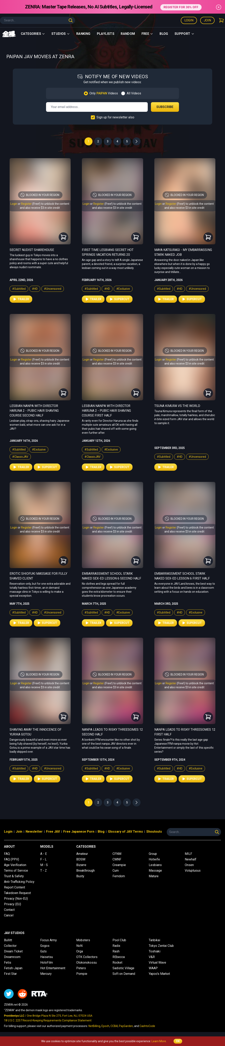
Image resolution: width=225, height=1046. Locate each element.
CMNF (116, 859)
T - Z (43, 870)
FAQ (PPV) (11, 859)
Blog (164, 34)
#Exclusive (123, 288)
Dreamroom (12, 957)
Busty (80, 876)
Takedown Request (17, 893)
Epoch (105, 1026)
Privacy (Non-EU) (16, 898)
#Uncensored (52, 288)
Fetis (7, 962)
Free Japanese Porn (78, 831)
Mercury (46, 974)
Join (207, 20)
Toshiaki (154, 951)
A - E (43, 854)
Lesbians (155, 865)
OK (178, 1041)
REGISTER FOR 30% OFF (181, 7)
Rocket (117, 962)
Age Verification (15, 865)
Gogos (44, 946)
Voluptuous (193, 870)
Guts (43, 951)
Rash (116, 951)
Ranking (83, 34)
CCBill (114, 1026)
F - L (43, 859)
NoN (79, 946)
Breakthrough (85, 870)
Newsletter (34, 831)
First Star (10, 974)
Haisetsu (46, 957)
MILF (188, 854)
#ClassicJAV (20, 456)
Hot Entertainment (52, 968)
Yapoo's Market (159, 974)
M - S (44, 865)
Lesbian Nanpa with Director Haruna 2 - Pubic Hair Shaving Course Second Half (34, 410)
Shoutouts (154, 831)
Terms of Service (16, 870)
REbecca (118, 957)
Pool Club (119, 940)
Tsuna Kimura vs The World (177, 406)
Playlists (106, 34)
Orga (79, 951)
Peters (81, 968)
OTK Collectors (86, 957)
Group (153, 854)
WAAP (153, 968)
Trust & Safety (14, 876)
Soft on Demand (123, 974)
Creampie (119, 865)
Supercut (119, 299)
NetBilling (94, 1026)
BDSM (80, 859)
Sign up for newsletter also (115, 117)
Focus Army (48, 940)
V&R (152, 957)
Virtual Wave (157, 962)
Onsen (189, 865)
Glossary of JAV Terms (125, 831)
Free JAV (53, 831)
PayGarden (126, 1026)
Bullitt (8, 940)
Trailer (21, 299)
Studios (60, 34)
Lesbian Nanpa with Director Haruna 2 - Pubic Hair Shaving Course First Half (106, 410)
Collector (10, 946)
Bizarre (81, 865)
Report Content (14, 887)
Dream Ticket (13, 951)
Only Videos (103, 93)
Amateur (82, 854)
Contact (9, 910)
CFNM (116, 854)
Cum (115, 870)
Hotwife (154, 859)
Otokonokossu (86, 962)
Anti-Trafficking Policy (19, 882)
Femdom (118, 876)
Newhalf (190, 859)
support (184, 34)
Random (128, 34)
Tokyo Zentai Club (161, 946)
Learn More (159, 1041)
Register (26, 203)
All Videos (134, 93)
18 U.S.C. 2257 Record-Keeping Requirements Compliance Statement (47, 1020)
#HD (35, 288)
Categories (33, 34)
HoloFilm (46, 962)
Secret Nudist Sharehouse (32, 250)
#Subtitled (19, 288)
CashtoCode (147, 1026)
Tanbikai (154, 940)
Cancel (8, 915)
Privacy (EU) (12, 904)
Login (188, 20)
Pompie (81, 974)
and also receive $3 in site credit (40, 207)
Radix (116, 946)
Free (147, 34)
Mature (154, 876)
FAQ (7, 854)
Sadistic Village (123, 968)
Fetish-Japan (13, 968)
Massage (155, 870)
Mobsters (83, 940)
